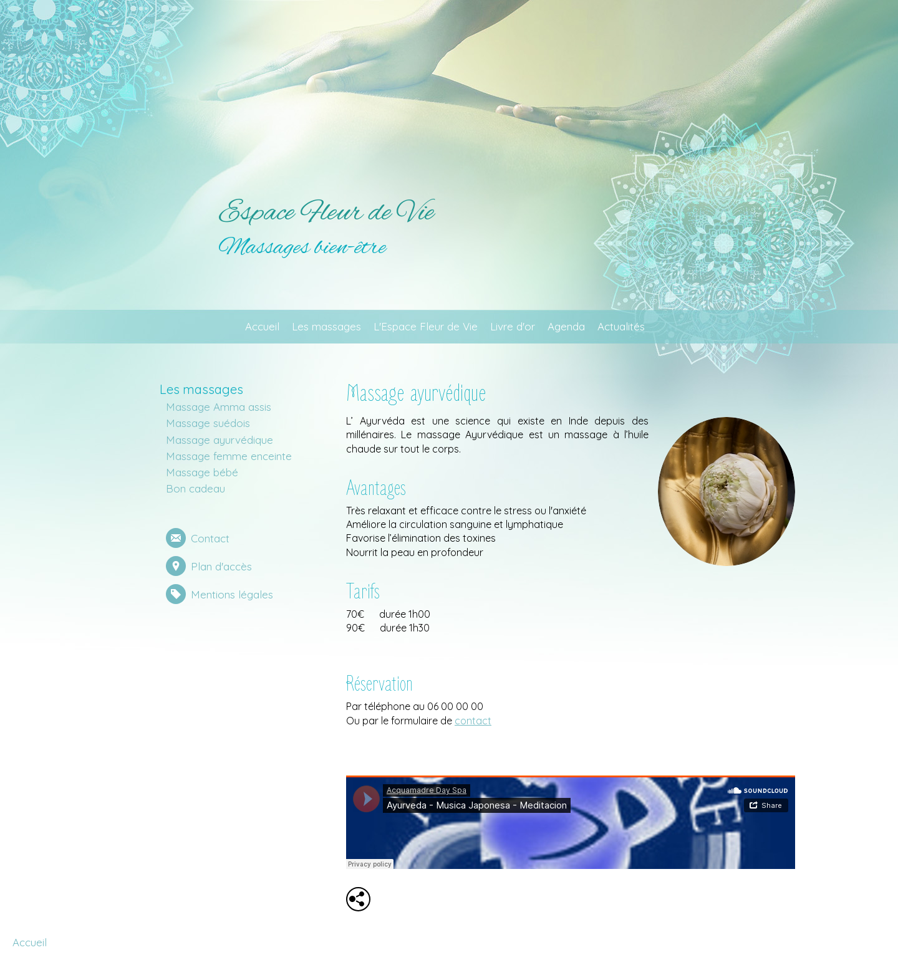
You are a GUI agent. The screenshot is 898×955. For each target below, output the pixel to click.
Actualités (621, 326)
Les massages (326, 326)
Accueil (262, 326)
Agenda (566, 326)
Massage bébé (202, 472)
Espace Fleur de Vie (326, 213)
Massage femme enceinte (229, 456)
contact (473, 720)
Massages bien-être (302, 248)
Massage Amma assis (218, 406)
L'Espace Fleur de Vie (426, 326)
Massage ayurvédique (219, 439)
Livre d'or (512, 326)
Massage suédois (208, 423)
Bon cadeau (195, 488)
